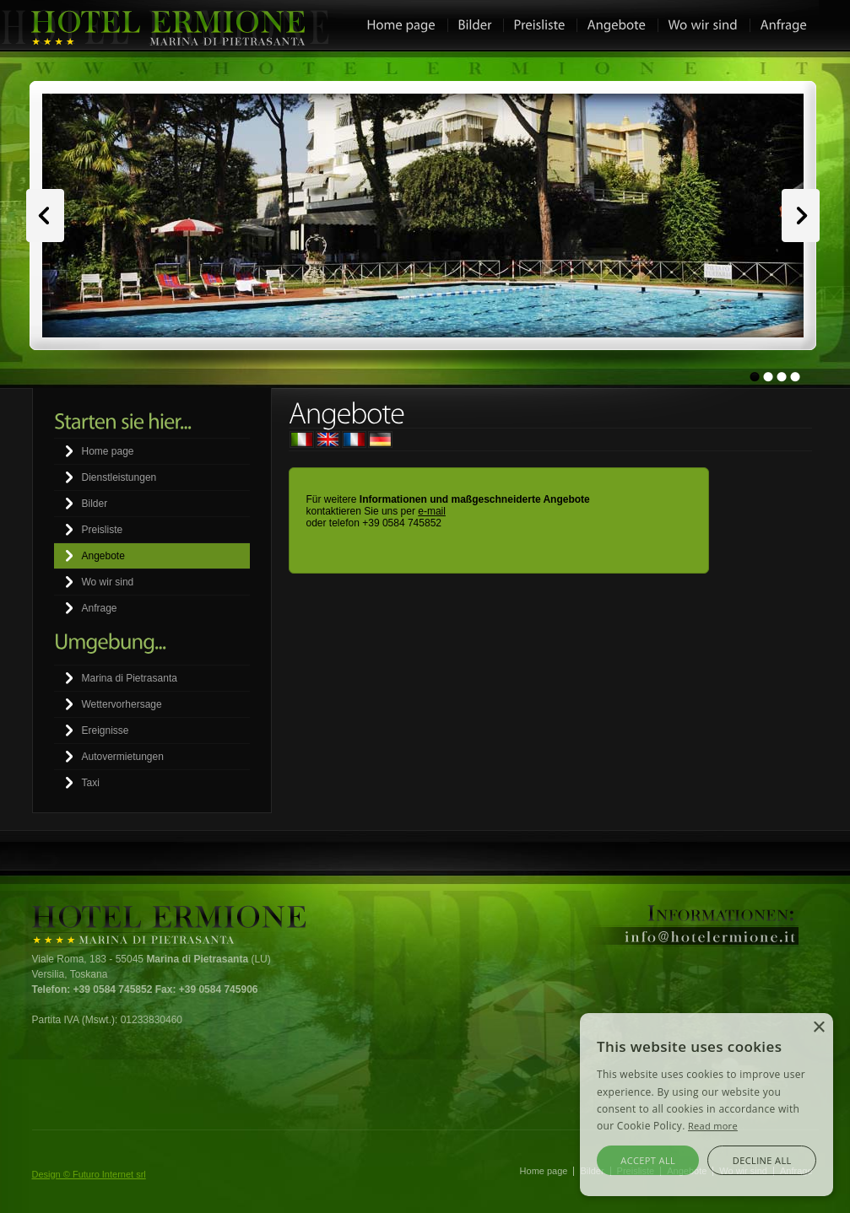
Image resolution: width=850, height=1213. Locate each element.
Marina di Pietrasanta (129, 678)
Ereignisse (105, 730)
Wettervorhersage (122, 704)
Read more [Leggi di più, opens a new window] (713, 1125)
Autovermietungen (123, 757)
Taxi (91, 783)
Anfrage (99, 608)
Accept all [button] (647, 1160)
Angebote (103, 556)
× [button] (818, 1028)
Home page (108, 451)
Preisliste (102, 530)
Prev (45, 215)
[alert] (706, 1104)
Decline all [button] (762, 1160)
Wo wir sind (108, 582)
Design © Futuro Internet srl (89, 1174)
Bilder (95, 503)
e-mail (432, 511)
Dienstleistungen (119, 477)
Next (801, 215)
